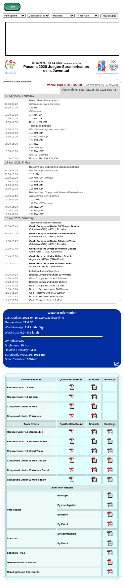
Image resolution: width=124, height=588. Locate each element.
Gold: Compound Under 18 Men (46, 285)
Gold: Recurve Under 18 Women (47, 292)
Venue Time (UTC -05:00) (64, 84)
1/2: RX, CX (35, 118)
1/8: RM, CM (36, 181)
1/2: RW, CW (36, 151)
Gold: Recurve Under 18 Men (45, 300)
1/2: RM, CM (36, 140)
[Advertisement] (62, 38)
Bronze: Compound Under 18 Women (49, 274)
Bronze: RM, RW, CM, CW (43, 158)
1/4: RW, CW (36, 210)
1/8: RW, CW (36, 206)
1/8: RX (33, 107)
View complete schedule (17, 81)
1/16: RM (34, 174)
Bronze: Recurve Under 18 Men (46, 296)
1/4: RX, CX (35, 114)
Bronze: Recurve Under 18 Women (48, 289)
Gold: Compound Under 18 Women (48, 278)
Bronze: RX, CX (38, 122)
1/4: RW (33, 143)
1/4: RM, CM (36, 133)
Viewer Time (102, 84)
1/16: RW (34, 199)
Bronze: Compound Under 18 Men (48, 281)
